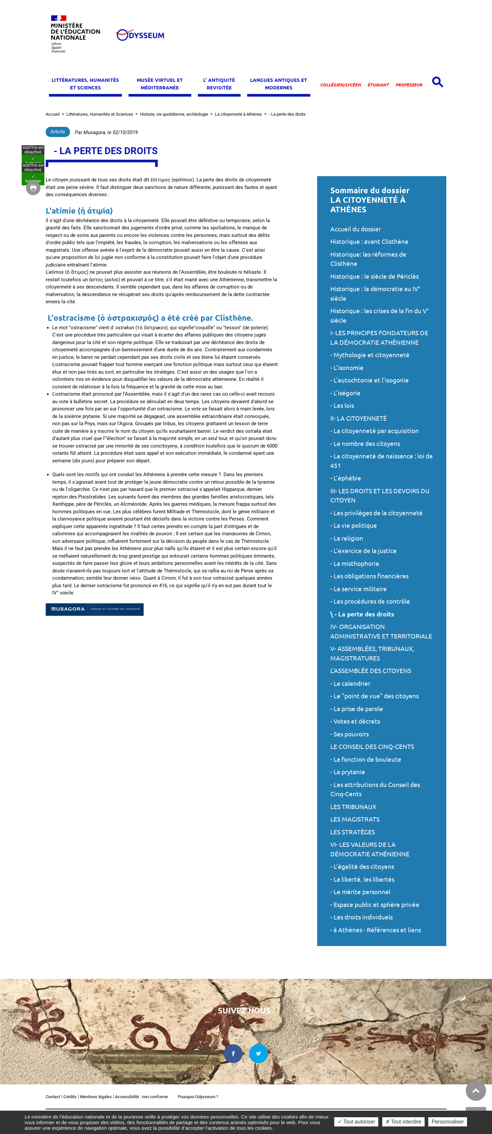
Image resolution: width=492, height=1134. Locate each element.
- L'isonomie (346, 367)
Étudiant (378, 84)
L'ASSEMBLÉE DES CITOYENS (370, 670)
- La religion (346, 538)
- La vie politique (353, 525)
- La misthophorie (354, 563)
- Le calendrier (350, 683)
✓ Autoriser (33, 558)
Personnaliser (448, 1121)
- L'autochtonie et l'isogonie (369, 380)
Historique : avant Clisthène (369, 241)
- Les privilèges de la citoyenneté (376, 513)
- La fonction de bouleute (365, 759)
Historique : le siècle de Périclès (374, 276)
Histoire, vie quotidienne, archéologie (174, 114)
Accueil (52, 114)
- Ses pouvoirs (349, 734)
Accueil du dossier (355, 229)
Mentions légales (96, 1096)
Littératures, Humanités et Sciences (99, 114)
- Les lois (342, 405)
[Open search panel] (437, 82)
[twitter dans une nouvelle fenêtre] (258, 1053)
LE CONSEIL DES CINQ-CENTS (372, 746)
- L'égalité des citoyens (362, 866)
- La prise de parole (356, 708)
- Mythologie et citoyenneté (370, 355)
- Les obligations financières (369, 576)
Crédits (70, 1096)
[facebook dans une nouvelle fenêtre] (233, 1053)
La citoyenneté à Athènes (238, 114)
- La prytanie (347, 771)
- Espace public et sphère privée (374, 904)
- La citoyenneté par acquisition (374, 430)
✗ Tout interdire (404, 1121)
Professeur (408, 84)
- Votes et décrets (355, 721)
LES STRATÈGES (352, 832)
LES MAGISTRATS (355, 819)
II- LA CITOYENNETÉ (358, 418)
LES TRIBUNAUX (353, 806)
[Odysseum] (139, 35)
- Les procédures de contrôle (370, 601)
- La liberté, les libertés (362, 879)
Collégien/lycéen (340, 84)
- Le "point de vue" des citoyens (374, 696)
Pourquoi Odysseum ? (198, 1096)
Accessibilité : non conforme (141, 1096)
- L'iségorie (345, 393)
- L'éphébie (345, 478)
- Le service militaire (358, 588)
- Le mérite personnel (360, 891)
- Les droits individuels (361, 917)
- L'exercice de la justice (363, 550)
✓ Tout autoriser (356, 1121)
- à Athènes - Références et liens (375, 930)
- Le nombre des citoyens (365, 443)
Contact (53, 1096)
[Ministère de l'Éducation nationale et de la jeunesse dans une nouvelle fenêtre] (78, 35)
